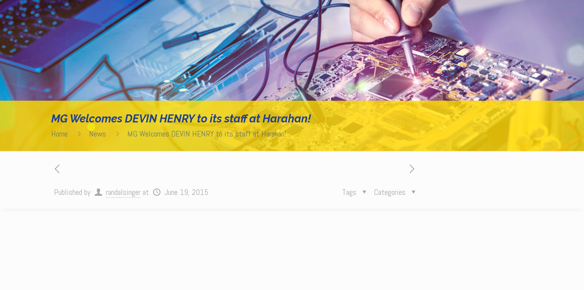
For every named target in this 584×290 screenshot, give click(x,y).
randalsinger (123, 192)
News (97, 133)
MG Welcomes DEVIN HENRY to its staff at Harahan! (206, 133)
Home (59, 133)
